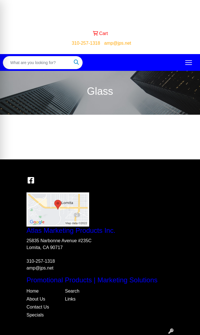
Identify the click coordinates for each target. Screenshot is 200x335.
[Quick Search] (37, 62)
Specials (35, 315)
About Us (35, 299)
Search (72, 291)
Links (70, 299)
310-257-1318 (86, 43)
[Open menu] (188, 62)
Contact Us (37, 307)
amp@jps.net (117, 43)
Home (32, 291)
